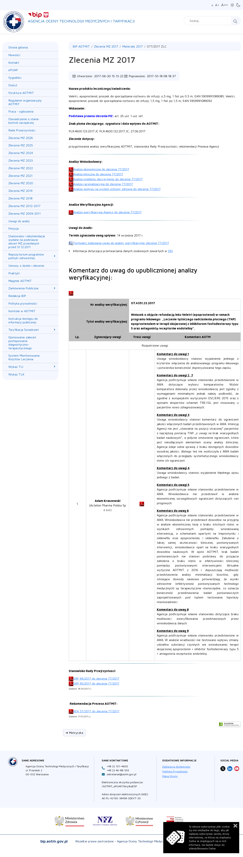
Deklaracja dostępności (176, 766)
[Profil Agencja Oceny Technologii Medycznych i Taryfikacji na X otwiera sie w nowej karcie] (222, 768)
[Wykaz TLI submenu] (54, 366)
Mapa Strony (170, 776)
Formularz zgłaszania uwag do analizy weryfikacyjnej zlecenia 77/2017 (121, 243)
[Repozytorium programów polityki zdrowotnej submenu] (54, 256)
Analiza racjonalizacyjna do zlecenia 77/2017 (103, 184)
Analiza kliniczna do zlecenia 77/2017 (98, 174)
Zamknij (235, 826)
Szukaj (236, 21)
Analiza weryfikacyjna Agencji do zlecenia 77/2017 (107, 212)
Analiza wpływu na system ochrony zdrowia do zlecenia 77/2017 (117, 189)
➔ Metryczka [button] (74, 732)
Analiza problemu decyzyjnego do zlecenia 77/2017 (108, 179)
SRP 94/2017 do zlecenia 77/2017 (96, 678)
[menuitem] (27, 47)
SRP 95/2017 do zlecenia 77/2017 (96, 683)
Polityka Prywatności (175, 771)
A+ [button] (217, 5)
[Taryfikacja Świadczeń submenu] (54, 329)
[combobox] (212, 20)
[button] (232, 5)
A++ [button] (224, 4)
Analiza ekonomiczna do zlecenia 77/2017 (101, 169)
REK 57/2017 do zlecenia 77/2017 (96, 711)
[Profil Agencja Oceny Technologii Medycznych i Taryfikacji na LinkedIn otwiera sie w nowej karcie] (229, 768)
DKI (170, 251)
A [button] (212, 5)
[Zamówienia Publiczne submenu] (54, 288)
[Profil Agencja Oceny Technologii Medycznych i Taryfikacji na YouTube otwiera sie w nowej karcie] (236, 768)
